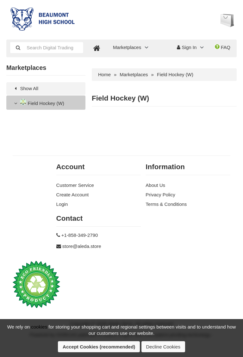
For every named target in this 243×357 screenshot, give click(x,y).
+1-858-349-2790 (79, 235)
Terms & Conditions (166, 204)
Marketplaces (127, 47)
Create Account (72, 194)
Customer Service (75, 185)
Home (104, 74)
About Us (155, 185)
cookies (39, 326)
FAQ (222, 47)
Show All (25, 88)
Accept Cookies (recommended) (99, 346)
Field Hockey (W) (38, 102)
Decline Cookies (163, 346)
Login (62, 204)
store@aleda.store (81, 246)
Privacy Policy (160, 194)
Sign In (186, 47)
